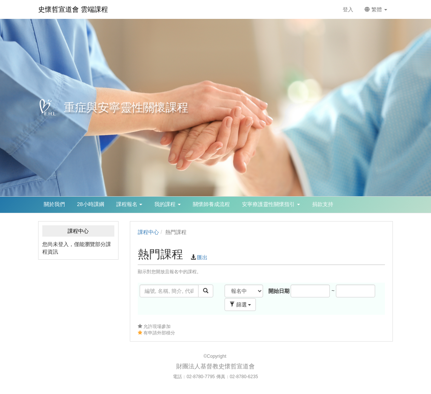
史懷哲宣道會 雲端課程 (73, 9)
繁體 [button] (376, 9)
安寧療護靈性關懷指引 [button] (271, 204)
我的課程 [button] (167, 204)
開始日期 (278, 291)
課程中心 (148, 232)
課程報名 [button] (129, 204)
